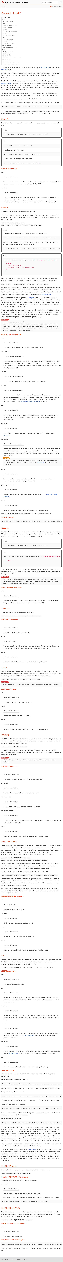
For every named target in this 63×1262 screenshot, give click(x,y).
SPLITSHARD (33, 1149)
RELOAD (4, 29)
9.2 (51, 6)
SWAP (3, 37)
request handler (6, 83)
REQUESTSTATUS (6, 56)
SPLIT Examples (7, 54)
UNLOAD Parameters (8, 43)
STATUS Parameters (8, 21)
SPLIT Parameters (8, 52)
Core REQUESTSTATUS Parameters (12, 58)
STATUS (4, 19)
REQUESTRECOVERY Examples (11, 64)
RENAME (4, 33)
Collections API (45, 67)
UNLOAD (4, 41)
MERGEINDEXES (6, 46)
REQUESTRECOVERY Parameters (11, 62)
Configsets (31, 298)
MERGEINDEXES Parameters (10, 48)
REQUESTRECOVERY (7, 60)
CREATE (4, 23)
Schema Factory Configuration (30, 401)
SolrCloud (4, 70)
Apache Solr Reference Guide (16, 2)
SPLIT (3, 50)
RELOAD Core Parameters (10, 31)
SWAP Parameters (8, 39)
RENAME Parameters (8, 35)
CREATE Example (7, 27)
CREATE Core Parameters (10, 25)
